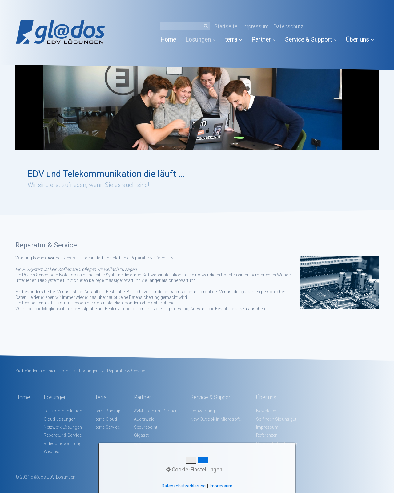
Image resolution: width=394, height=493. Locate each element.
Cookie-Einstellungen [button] (194, 470)
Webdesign (54, 451)
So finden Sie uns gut (276, 419)
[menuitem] (170, 39)
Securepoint (145, 427)
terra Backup (108, 410)
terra (233, 39)
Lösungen (200, 39)
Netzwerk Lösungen (63, 427)
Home (168, 39)
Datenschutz (288, 26)
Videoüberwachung (63, 443)
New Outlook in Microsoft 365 (216, 419)
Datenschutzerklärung (184, 486)
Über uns (360, 39)
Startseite (226, 26)
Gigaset (141, 435)
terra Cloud (106, 419)
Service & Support (311, 39)
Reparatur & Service (63, 435)
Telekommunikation (63, 410)
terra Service (108, 427)
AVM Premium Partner (155, 410)
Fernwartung (202, 410)
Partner (263, 39)
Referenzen (267, 435)
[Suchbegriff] (185, 26)
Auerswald (144, 419)
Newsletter (266, 410)
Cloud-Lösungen (60, 419)
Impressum (255, 26)
